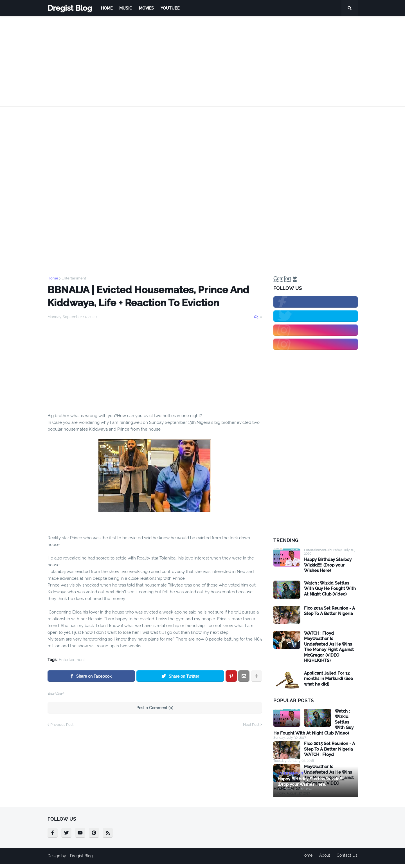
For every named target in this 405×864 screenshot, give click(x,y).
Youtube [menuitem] (170, 8)
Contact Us (347, 856)
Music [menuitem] (125, 8)
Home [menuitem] (106, 8)
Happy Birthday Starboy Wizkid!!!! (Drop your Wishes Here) (328, 565)
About (324, 856)
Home (53, 278)
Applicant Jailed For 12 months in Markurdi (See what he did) (328, 679)
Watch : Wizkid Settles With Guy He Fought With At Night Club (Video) (330, 589)
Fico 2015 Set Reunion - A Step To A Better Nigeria (329, 611)
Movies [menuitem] (146, 8)
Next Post (251, 724)
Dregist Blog (70, 8)
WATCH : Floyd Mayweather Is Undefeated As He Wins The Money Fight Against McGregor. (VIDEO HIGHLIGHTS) (329, 647)
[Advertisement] (203, 61)
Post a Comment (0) (154, 708)
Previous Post (61, 724)
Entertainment (74, 278)
